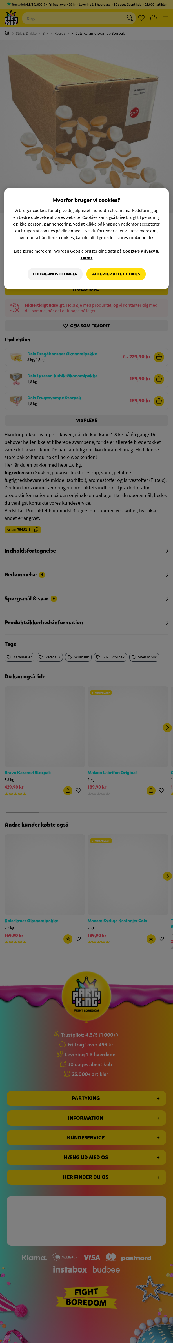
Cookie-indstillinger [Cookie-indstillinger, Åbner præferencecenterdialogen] (55, 274)
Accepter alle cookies (116, 274)
